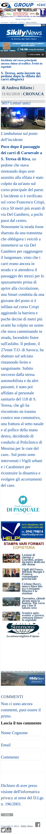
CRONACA (33, 94)
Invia (7, 814)
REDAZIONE (4, 22)
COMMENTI (12, 696)
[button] (35, 54)
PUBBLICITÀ (13, 22)
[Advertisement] (23, 654)
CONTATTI (21, 22)
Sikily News (27, 826)
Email (6, 745)
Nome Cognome (14, 732)
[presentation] (13, 777)
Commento (10, 757)
